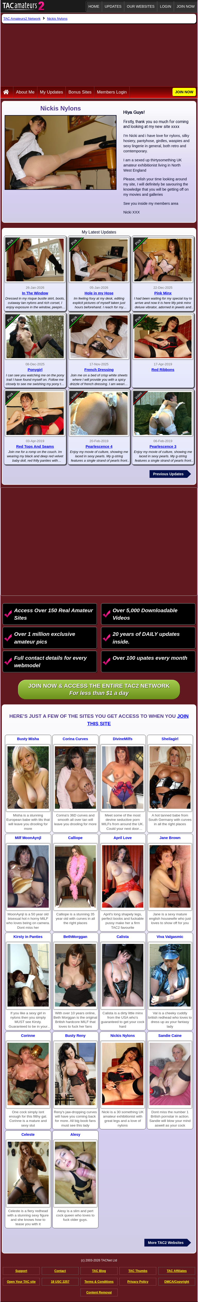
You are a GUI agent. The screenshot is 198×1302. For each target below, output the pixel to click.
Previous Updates (168, 474)
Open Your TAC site (21, 1282)
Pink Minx (162, 293)
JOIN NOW (186, 6)
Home (93, 6)
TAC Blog (99, 1271)
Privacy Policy (137, 1282)
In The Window (35, 293)
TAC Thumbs (137, 1271)
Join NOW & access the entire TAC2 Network (99, 690)
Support (21, 1271)
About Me (25, 92)
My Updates (51, 92)
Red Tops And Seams (35, 446)
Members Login (112, 92)
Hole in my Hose (99, 293)
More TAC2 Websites (166, 1243)
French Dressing (99, 370)
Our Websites (140, 6)
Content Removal (99, 1292)
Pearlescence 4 (99, 446)
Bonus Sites (80, 92)
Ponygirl (35, 370)
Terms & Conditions (98, 1282)
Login (165, 6)
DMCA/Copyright (176, 1282)
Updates (113, 6)
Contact (60, 1271)
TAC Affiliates (177, 1271)
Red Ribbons (163, 370)
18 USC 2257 (60, 1282)
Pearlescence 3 (163, 446)
